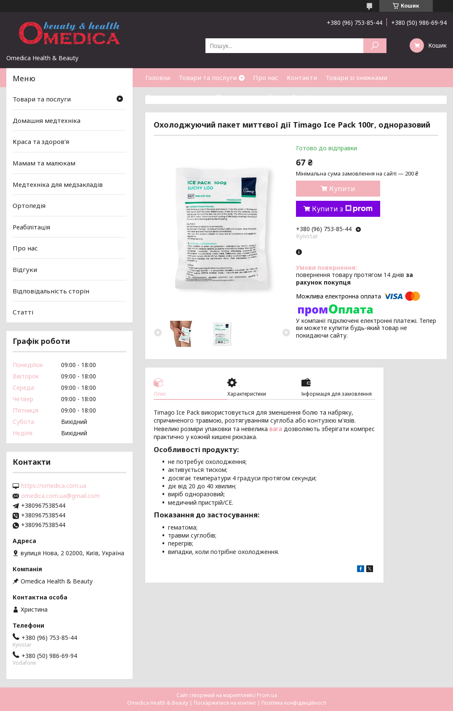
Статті (301, 96)
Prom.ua (267, 695)
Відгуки (25, 269)
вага (275, 429)
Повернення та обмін (249, 96)
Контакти (302, 77)
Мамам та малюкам (44, 163)
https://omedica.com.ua (53, 486)
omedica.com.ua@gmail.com (60, 496)
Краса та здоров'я (41, 141)
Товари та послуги (208, 77)
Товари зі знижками (356, 77)
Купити (342, 188)
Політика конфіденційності (293, 702)
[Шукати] (374, 45)
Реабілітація (31, 227)
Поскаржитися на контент (225, 702)
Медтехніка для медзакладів (58, 184)
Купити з (342, 208)
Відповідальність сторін (51, 291)
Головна (157, 77)
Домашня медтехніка (46, 120)
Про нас (265, 77)
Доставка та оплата (176, 96)
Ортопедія (29, 205)
